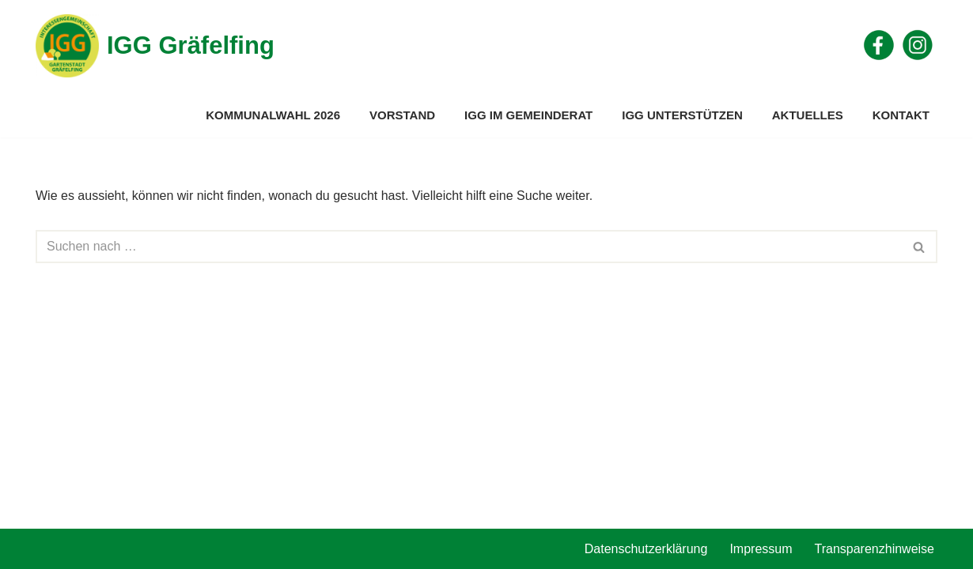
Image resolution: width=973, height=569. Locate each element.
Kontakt (901, 115)
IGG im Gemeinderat (528, 115)
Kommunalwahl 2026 (273, 115)
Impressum (760, 549)
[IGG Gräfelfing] (155, 45)
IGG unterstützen (682, 115)
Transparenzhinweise (874, 549)
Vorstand (402, 115)
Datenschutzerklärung (646, 549)
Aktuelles (807, 115)
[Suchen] (469, 246)
